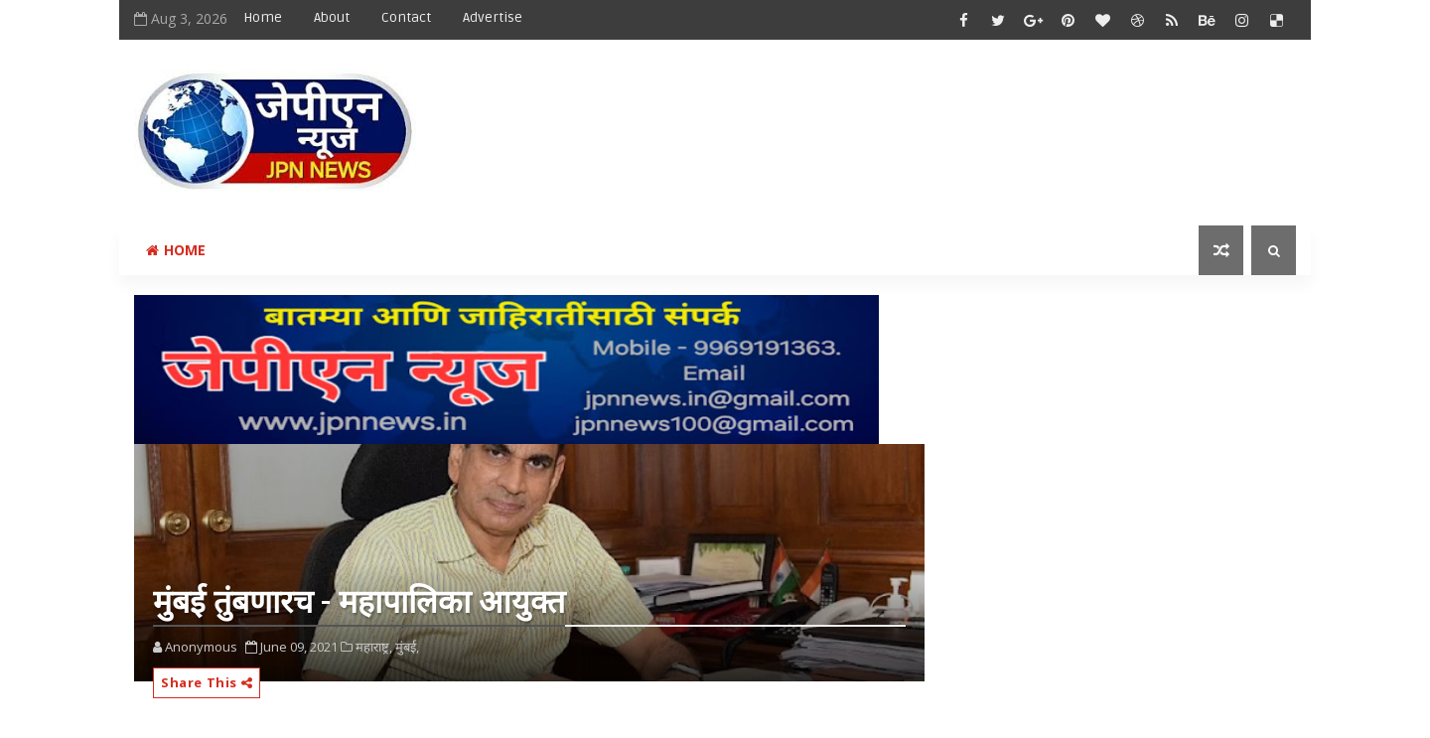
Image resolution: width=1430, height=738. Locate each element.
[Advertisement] (932, 116)
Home (262, 17)
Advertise (492, 17)
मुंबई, (407, 647)
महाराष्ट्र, (374, 647)
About (332, 17)
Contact (406, 17)
